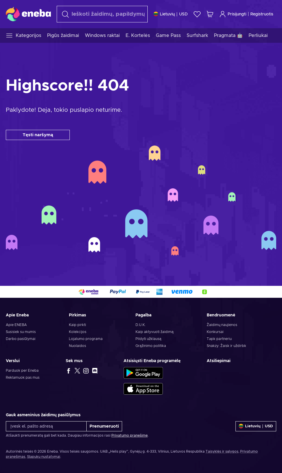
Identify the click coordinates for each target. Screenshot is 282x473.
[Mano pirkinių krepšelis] (210, 14)
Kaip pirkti (77, 325)
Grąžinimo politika (150, 346)
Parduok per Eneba (22, 370)
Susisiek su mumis (21, 332)
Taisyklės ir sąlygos (222, 451)
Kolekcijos (77, 332)
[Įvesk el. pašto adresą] (46, 426)
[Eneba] (28, 14)
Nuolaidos (77, 346)
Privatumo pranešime (129, 435)
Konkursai (215, 332)
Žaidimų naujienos (222, 325)
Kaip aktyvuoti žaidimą (154, 332)
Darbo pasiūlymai (20, 339)
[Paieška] (102, 14)
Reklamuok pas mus (23, 377)
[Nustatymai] (171, 14)
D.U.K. (140, 325)
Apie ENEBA (16, 325)
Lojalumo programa (86, 339)
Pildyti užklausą (148, 339)
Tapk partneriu (219, 339)
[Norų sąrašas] (197, 14)
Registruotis (261, 14)
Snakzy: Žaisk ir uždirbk (226, 346)
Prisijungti (232, 14)
